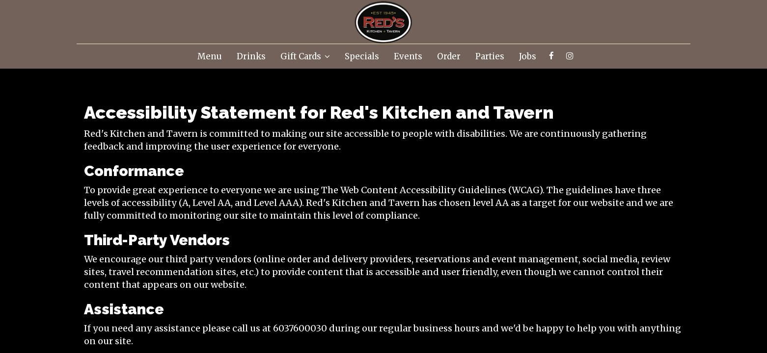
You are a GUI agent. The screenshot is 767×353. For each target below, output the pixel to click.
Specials (362, 56)
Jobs (527, 56)
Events (408, 56)
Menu (209, 56)
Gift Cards (305, 56)
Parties (489, 56)
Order (449, 56)
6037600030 (300, 328)
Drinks (251, 56)
